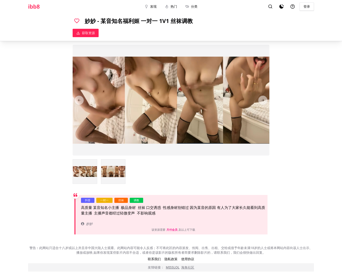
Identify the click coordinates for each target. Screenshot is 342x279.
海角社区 (187, 267)
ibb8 (34, 6)
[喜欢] (77, 21)
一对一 (104, 200)
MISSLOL (173, 267)
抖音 (87, 200)
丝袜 (121, 200)
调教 (136, 200)
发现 (151, 6)
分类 (191, 6)
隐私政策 (171, 259)
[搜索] (270, 6)
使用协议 (187, 259)
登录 (306, 6)
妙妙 (87, 223)
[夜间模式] (281, 6)
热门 (171, 6)
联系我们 (154, 259)
